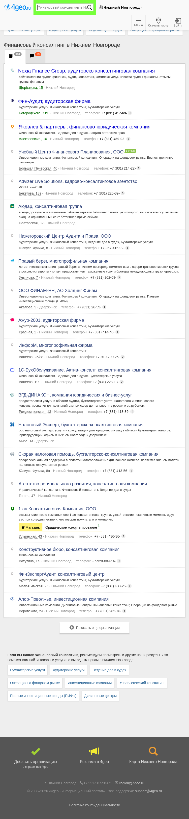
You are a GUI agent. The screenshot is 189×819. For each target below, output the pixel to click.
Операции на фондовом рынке (35, 683)
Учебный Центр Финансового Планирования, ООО (71, 151)
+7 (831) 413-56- (110, 471)
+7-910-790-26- (102, 357)
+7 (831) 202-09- (97, 277)
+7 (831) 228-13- (100, 382)
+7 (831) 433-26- (108, 586)
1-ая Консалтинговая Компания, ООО (57, 508)
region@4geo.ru (131, 783)
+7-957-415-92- (107, 248)
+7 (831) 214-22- (117, 168)
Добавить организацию (35, 758)
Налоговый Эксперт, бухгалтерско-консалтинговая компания (81, 424)
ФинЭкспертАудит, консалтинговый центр (61, 574)
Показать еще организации (94, 627)
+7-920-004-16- (98, 561)
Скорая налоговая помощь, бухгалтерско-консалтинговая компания (88, 454)
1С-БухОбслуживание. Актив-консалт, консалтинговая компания (85, 370)
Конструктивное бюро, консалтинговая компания (69, 549)
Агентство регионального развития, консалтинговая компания (83, 483)
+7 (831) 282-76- (102, 611)
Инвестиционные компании (90, 683)
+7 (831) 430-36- (101, 536)
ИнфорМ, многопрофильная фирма (56, 345)
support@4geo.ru (148, 791)
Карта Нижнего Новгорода (153, 755)
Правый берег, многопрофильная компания (63, 261)
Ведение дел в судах (109, 670)
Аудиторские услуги (69, 670)
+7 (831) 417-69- (108, 113)
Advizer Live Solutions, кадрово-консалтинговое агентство (78, 181)
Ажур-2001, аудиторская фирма (51, 320)
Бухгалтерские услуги (27, 670)
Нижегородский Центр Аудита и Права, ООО (65, 236)
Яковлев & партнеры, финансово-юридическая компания (85, 127)
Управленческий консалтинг (142, 683)
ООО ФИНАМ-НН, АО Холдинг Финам (58, 290)
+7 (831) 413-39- (111, 412)
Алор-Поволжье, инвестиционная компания (64, 599)
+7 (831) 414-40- (96, 332)
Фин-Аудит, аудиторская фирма (55, 101)
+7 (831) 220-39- (101, 193)
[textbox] (62, 7)
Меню (138, 23)
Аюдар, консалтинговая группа (50, 206)
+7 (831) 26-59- (83, 307)
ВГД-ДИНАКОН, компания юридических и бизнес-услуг (75, 395)
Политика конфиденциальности (94, 805)
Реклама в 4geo (94, 755)
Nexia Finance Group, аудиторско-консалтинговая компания (87, 71)
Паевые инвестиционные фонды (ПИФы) (43, 696)
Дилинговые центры (100, 696)
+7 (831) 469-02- (107, 139)
